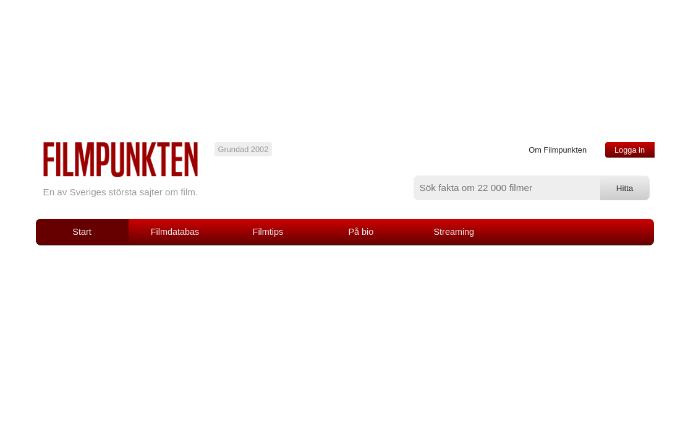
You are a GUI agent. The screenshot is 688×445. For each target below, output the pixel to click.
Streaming (454, 232)
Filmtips (268, 232)
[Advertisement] (344, 338)
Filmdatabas (175, 232)
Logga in (629, 150)
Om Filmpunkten (558, 150)
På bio (360, 232)
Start (81, 232)
